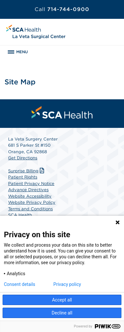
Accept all (62, 299)
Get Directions (22, 157)
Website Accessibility (29, 196)
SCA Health (20, 215)
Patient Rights (22, 177)
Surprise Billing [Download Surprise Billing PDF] (27, 170)
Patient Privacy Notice (31, 183)
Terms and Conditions (30, 208)
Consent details (19, 284)
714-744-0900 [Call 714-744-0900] (62, 9)
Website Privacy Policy (31, 202)
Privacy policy (67, 284)
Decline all (62, 312)
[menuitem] (62, 112)
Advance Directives (28, 189)
